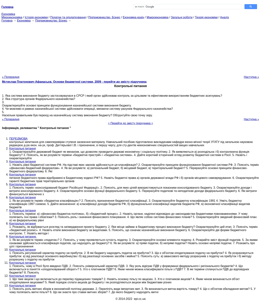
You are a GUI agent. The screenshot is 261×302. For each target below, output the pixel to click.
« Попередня (10, 77)
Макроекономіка (158, 17)
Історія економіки (36, 17)
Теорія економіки (206, 17)
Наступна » (251, 77)
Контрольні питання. (23, 236)
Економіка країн (133, 17)
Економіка (8, 14)
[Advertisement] (130, 47)
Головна (7, 20)
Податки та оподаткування (68, 17)
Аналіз (224, 17)
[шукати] (187, 6)
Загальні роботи (181, 17)
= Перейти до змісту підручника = (130, 123)
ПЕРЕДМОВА (18, 138)
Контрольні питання (22, 148)
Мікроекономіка (11, 17)
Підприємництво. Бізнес (104, 17)
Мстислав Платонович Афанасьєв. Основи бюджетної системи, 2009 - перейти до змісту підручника (74, 81)
